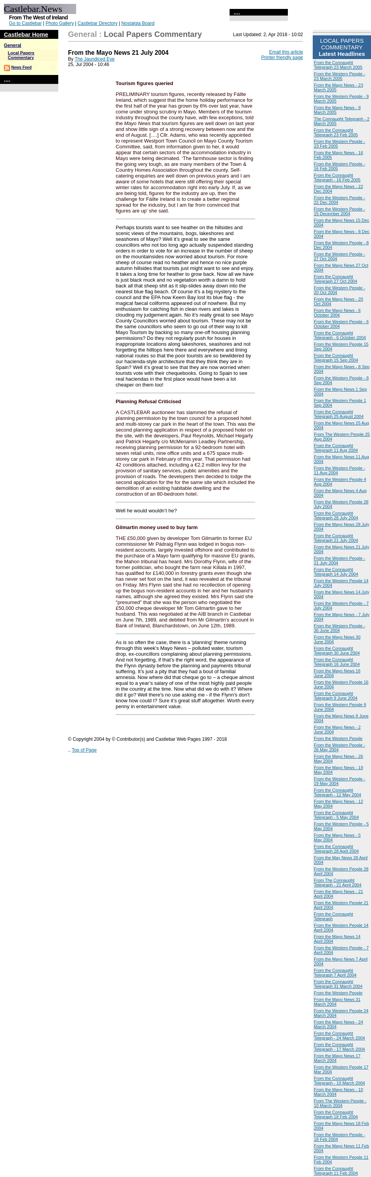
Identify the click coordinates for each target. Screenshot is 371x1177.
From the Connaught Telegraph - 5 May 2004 (336, 815)
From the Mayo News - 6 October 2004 (337, 312)
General (12, 45)
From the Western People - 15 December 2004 (339, 211)
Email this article (286, 52)
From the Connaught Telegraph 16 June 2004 (337, 662)
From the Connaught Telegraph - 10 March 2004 (339, 1080)
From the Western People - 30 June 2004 (339, 628)
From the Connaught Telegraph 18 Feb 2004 (336, 1114)
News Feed (21, 67)
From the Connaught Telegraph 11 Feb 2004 (336, 1170)
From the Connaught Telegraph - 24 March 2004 (339, 1035)
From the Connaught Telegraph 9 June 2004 (335, 695)
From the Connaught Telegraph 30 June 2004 (337, 650)
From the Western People (338, 738)
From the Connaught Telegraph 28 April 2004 (336, 848)
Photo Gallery (59, 23)
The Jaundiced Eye (95, 59)
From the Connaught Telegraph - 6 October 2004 (340, 335)
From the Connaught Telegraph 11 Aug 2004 (336, 448)
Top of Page (84, 750)
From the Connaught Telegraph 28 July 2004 (336, 515)
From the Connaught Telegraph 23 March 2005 (338, 65)
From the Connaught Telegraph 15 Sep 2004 (336, 357)
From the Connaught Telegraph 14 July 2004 (336, 571)
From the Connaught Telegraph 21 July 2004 (336, 538)
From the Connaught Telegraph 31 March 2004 (338, 984)
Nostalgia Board (137, 23)
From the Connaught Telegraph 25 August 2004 (339, 414)
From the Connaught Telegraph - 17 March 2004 (339, 1047)
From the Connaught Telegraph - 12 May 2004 (337, 792)
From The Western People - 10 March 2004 (340, 1103)
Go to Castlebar (25, 23)
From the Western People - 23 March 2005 (339, 76)
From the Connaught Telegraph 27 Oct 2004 (335, 279)
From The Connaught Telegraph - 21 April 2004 (337, 882)
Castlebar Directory (98, 23)
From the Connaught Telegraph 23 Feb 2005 (336, 132)
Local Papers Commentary (21, 55)
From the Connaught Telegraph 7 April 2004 (335, 972)
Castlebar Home (26, 34)
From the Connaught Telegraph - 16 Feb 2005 (337, 177)
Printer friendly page (282, 57)
